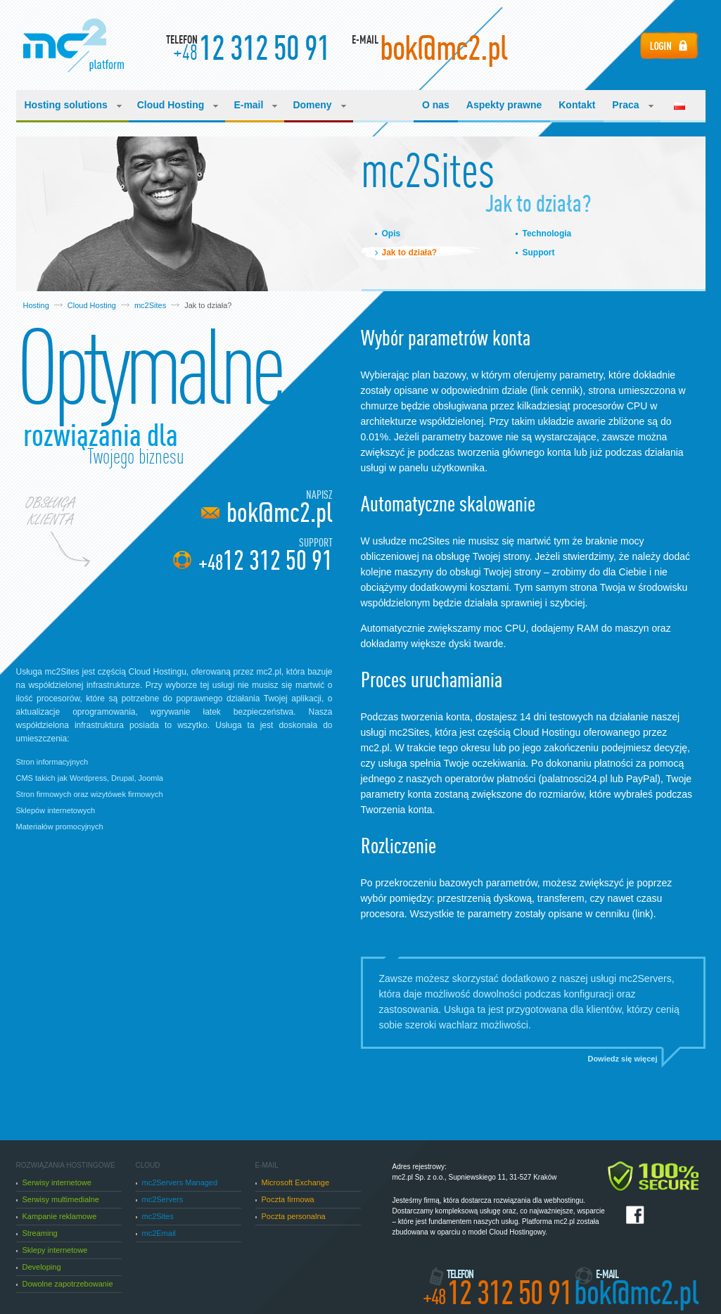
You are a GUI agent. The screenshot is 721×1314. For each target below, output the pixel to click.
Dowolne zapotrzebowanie (64, 1284)
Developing (38, 1267)
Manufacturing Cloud (73, 45)
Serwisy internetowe (53, 1182)
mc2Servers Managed (177, 1182)
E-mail (255, 104)
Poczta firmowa (284, 1199)
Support (539, 252)
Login (669, 45)
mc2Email (156, 1233)
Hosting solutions (73, 104)
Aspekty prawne (504, 104)
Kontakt (577, 104)
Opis (391, 233)
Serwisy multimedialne (57, 1199)
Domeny (319, 104)
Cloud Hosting (178, 104)
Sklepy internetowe (52, 1250)
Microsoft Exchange (292, 1182)
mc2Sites (150, 305)
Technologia (547, 233)
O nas (435, 104)
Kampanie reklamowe (56, 1216)
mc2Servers (160, 1199)
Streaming (37, 1233)
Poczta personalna (290, 1216)
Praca (632, 104)
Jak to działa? (410, 252)
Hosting (36, 305)
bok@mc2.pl (279, 512)
